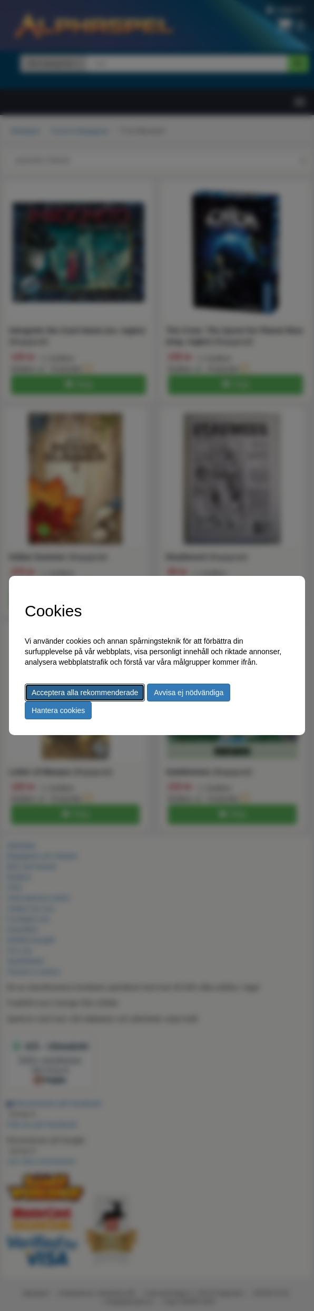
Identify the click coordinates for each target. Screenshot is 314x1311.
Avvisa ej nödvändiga (188, 692)
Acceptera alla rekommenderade (85, 692)
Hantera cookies (58, 710)
